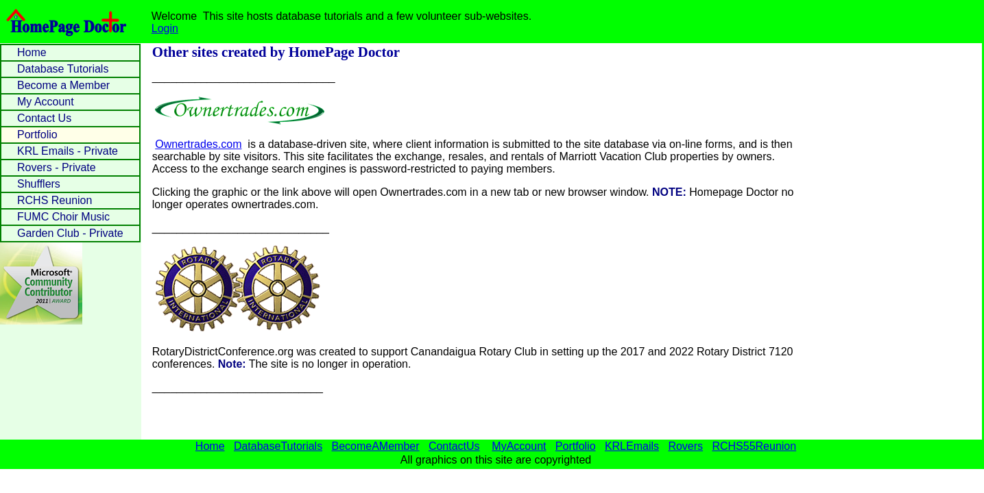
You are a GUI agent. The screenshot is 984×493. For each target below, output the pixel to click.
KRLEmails (632, 446)
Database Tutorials (62, 69)
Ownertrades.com (198, 144)
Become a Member (63, 85)
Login (165, 28)
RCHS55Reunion (754, 446)
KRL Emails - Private (67, 151)
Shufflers (38, 184)
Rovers (685, 446)
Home (32, 52)
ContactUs (454, 446)
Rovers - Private (56, 167)
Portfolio (37, 134)
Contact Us (44, 118)
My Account (45, 102)
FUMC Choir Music (63, 217)
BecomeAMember (375, 446)
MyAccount (519, 446)
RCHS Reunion (54, 200)
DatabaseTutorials (278, 446)
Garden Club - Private (70, 233)
